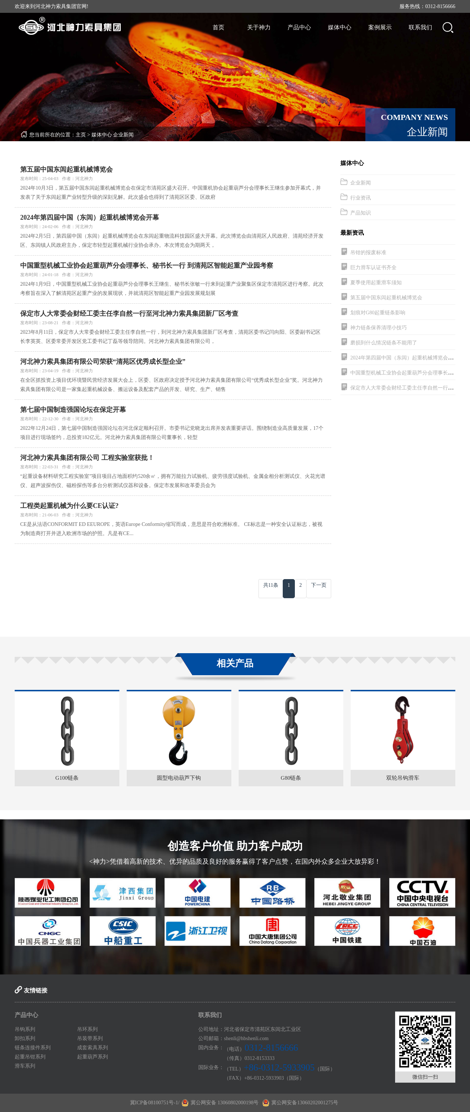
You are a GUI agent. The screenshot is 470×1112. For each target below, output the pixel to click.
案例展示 (380, 27)
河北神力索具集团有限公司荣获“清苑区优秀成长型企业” (102, 361)
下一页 (318, 585)
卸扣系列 (25, 1038)
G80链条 (291, 778)
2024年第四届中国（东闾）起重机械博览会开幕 (89, 217)
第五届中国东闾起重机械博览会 (66, 169)
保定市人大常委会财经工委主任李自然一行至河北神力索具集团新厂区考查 (129, 313)
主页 (81, 135)
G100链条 (67, 778)
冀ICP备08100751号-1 (154, 1102)
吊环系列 (87, 1029)
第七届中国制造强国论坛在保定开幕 (73, 409)
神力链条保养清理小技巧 (378, 327)
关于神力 (259, 27)
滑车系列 (25, 1066)
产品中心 (299, 27)
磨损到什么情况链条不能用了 (383, 342)
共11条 (270, 585)
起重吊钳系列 (30, 1057)
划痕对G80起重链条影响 (377, 312)
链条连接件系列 (33, 1047)
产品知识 (360, 213)
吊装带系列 (90, 1038)
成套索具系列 (92, 1047)
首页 (218, 27)
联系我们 (420, 27)
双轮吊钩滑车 (402, 778)
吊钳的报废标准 (368, 252)
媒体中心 (339, 27)
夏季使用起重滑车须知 (376, 282)
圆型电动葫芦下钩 (179, 778)
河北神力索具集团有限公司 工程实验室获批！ (87, 457)
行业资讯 (360, 198)
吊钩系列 (25, 1029)
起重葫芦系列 (92, 1057)
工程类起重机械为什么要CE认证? (69, 505)
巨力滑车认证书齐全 (373, 267)
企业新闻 (123, 135)
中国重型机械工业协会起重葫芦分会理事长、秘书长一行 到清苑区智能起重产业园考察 (146, 265)
